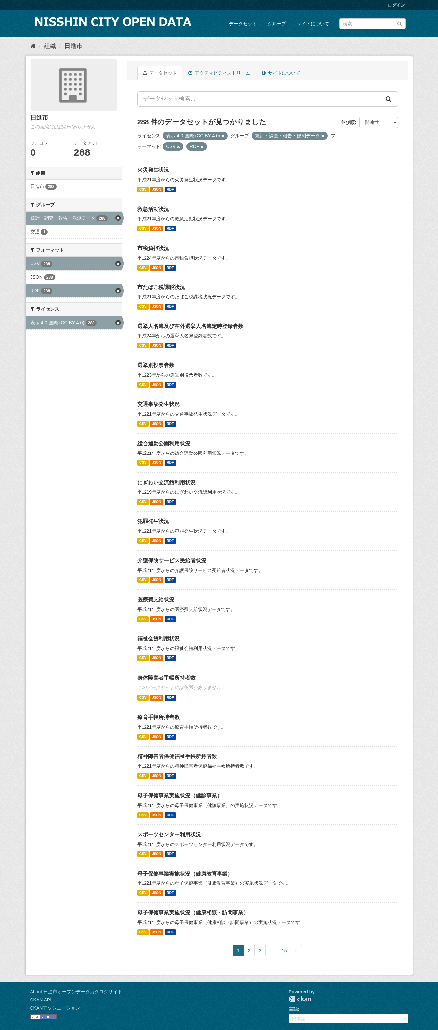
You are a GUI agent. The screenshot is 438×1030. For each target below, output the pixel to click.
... (272, 950)
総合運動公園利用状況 (163, 443)
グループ (277, 23)
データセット (243, 23)
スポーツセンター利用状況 (169, 834)
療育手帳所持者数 (158, 717)
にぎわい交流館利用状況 (166, 482)
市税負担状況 (153, 248)
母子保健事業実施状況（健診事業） (179, 795)
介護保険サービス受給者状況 (171, 560)
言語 (293, 1009)
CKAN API (41, 999)
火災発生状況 (153, 170)
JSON (156, 189)
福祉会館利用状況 (158, 638)
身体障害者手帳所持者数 (166, 678)
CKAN (300, 999)
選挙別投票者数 (155, 365)
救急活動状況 (153, 209)
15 (284, 950)
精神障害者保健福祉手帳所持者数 (177, 756)
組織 (50, 46)
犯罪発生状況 (153, 521)
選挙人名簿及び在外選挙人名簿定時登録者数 (190, 326)
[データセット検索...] (258, 99)
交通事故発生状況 (158, 404)
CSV (143, 189)
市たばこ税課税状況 (161, 287)
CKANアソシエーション (55, 1008)
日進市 (73, 46)
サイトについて (313, 23)
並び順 (348, 122)
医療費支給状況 (155, 599)
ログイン (396, 5)
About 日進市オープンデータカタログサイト (76, 991)
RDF (170, 189)
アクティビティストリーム (219, 73)
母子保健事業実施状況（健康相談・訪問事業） (193, 912)
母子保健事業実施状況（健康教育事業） (185, 874)
